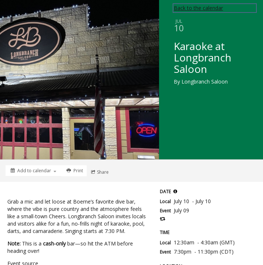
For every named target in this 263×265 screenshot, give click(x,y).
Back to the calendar (198, 7)
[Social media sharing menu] (99, 172)
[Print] (74, 170)
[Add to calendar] (33, 170)
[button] (175, 191)
